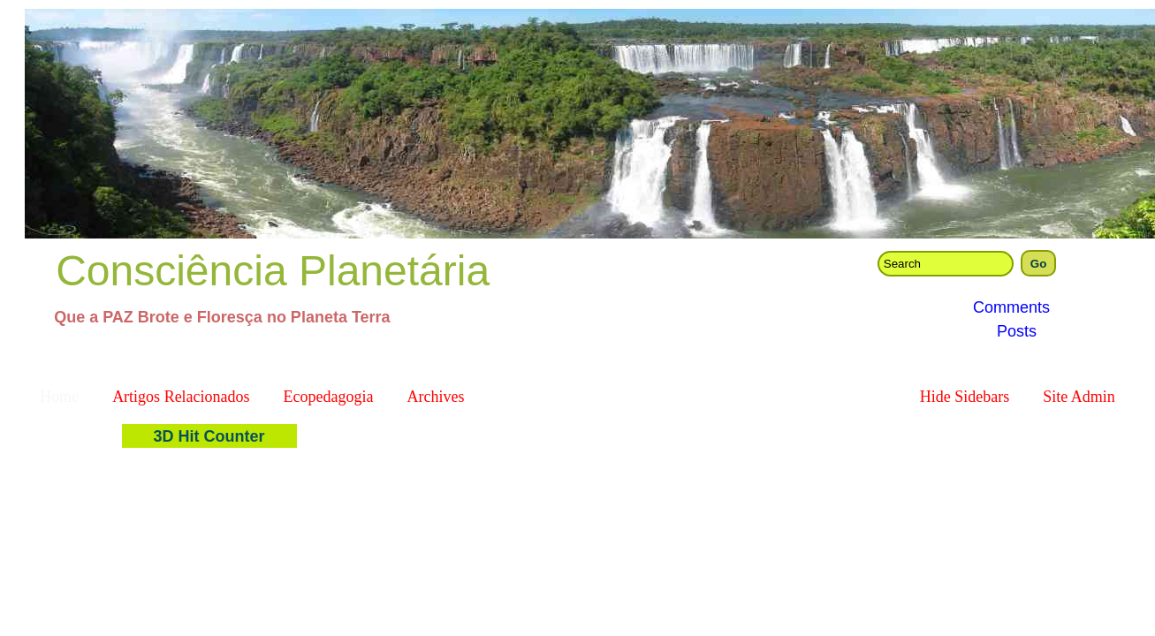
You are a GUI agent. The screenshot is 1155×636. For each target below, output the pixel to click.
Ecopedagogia (329, 396)
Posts (1017, 331)
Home (59, 396)
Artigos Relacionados (180, 396)
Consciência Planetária (273, 270)
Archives (436, 396)
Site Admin (1079, 396)
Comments (1011, 307)
